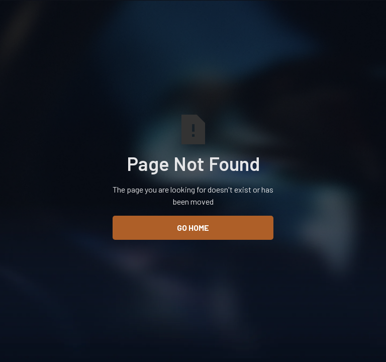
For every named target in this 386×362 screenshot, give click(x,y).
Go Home (193, 227)
